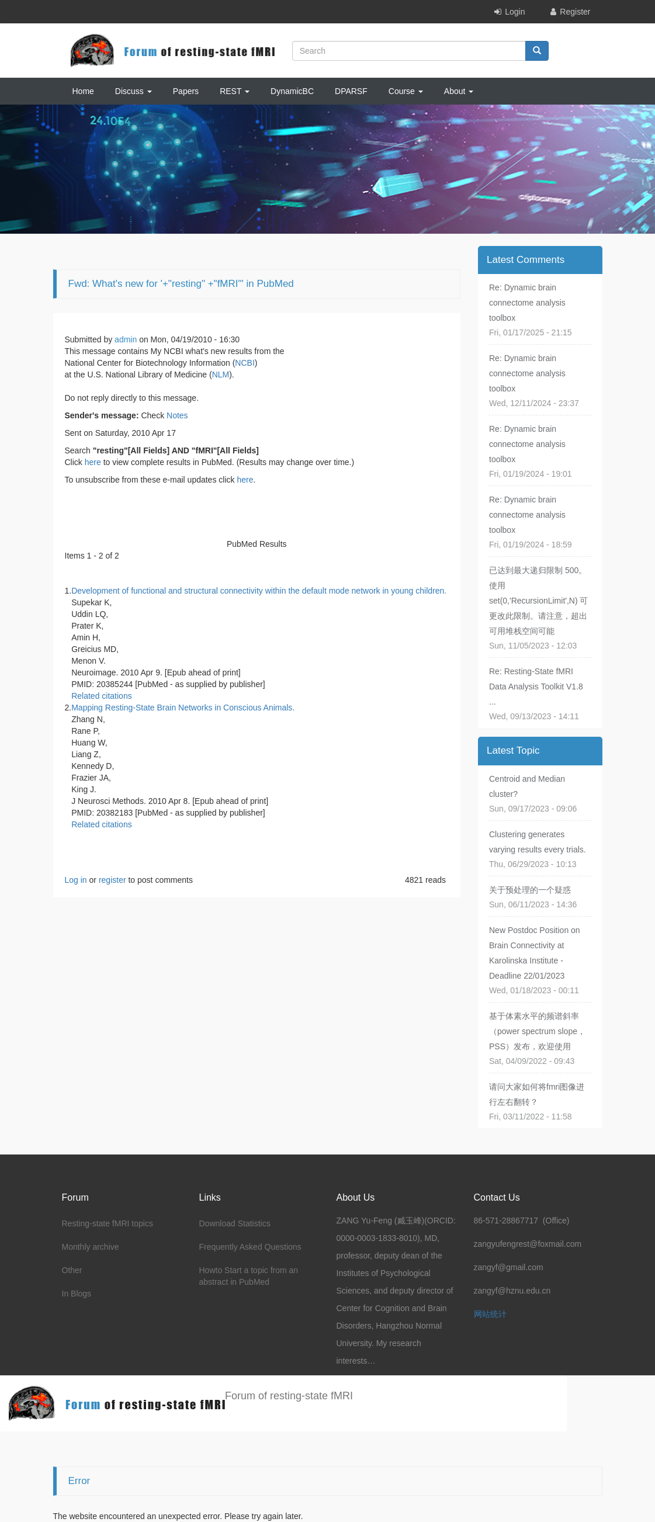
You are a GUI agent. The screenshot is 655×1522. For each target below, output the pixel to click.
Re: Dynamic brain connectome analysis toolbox (527, 303)
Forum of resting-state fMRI (289, 1396)
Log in (76, 880)
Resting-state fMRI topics (107, 1223)
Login (515, 11)
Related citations (101, 696)
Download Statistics (235, 1223)
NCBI (244, 363)
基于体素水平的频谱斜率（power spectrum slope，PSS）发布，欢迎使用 (537, 1031)
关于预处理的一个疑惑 (530, 890)
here (93, 462)
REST (234, 91)
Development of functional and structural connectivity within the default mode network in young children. (258, 590)
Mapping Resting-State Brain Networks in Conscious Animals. (182, 707)
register (112, 880)
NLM (221, 374)
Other (72, 1270)
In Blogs (77, 1293)
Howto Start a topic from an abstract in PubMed (249, 1276)
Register (575, 11)
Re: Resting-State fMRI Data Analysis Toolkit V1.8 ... (536, 686)
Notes (177, 415)
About (458, 91)
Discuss (133, 91)
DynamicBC (292, 91)
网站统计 (490, 1314)
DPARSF (351, 91)
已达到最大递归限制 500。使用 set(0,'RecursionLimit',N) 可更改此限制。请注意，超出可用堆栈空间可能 (538, 601)
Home (83, 91)
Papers (186, 91)
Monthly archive (90, 1246)
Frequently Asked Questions (250, 1246)
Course (406, 91)
